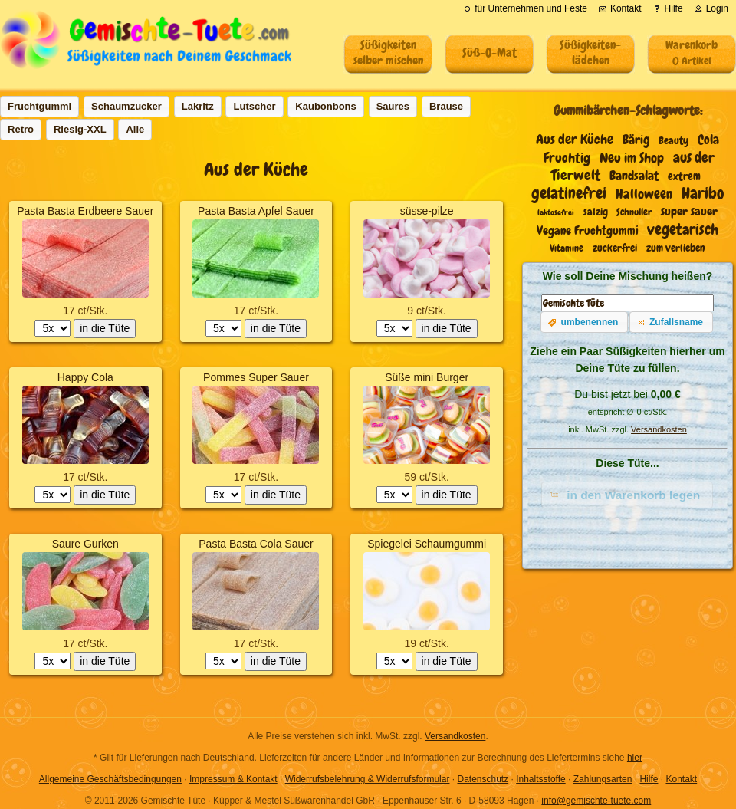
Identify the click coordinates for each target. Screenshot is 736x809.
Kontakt (681, 779)
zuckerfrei (615, 248)
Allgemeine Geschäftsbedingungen (110, 779)
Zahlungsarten (602, 779)
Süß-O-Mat (489, 52)
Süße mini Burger (426, 377)
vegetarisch (682, 229)
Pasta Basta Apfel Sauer (256, 211)
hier (634, 757)
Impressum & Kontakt (233, 779)
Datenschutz (482, 779)
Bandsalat (634, 176)
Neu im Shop (632, 158)
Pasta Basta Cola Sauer (256, 544)
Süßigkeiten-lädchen (590, 52)
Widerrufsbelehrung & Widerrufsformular (367, 779)
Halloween (644, 194)
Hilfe (648, 779)
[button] (584, 322)
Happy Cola (85, 377)
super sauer (689, 211)
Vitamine (566, 248)
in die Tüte (105, 328)
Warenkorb (691, 52)
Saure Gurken (85, 544)
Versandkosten (659, 429)
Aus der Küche (574, 139)
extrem (684, 176)
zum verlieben (675, 248)
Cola (708, 140)
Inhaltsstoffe (541, 779)
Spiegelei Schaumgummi (426, 544)
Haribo (703, 193)
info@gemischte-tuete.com (596, 800)
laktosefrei (555, 212)
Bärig (636, 140)
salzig (595, 212)
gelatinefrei (568, 193)
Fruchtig (567, 158)
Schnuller (634, 212)
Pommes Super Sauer (256, 377)
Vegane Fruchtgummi (588, 230)
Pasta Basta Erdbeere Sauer (85, 211)
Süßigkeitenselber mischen (388, 52)
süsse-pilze (427, 211)
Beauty (673, 140)
